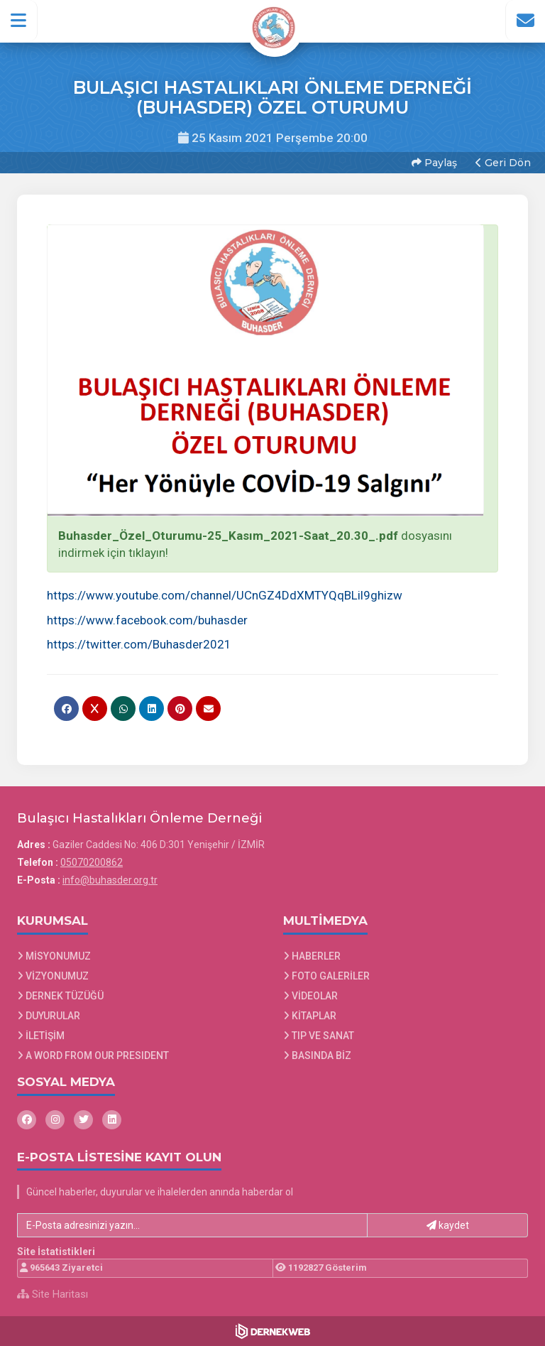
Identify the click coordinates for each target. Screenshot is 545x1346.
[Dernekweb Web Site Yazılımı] (273, 1331)
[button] (19, 20)
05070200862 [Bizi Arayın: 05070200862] (91, 862)
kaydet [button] (447, 1225)
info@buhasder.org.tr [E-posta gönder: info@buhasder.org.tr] (110, 880)
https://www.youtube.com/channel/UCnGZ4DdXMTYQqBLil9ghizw (224, 595)
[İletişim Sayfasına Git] (525, 20)
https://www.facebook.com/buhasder (147, 620)
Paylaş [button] (434, 162)
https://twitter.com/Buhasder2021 (139, 644)
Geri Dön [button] (503, 162)
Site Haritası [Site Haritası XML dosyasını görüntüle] (52, 1294)
